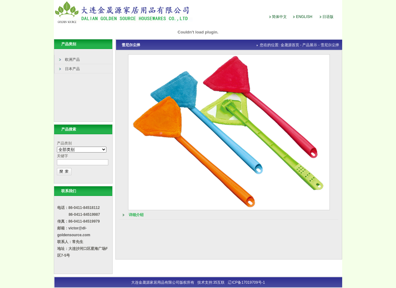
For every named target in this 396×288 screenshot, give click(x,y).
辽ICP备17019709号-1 (246, 282)
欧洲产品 (72, 59)
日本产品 (72, 69)
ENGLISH (304, 17)
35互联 (219, 282)
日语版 (328, 17)
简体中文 (279, 17)
